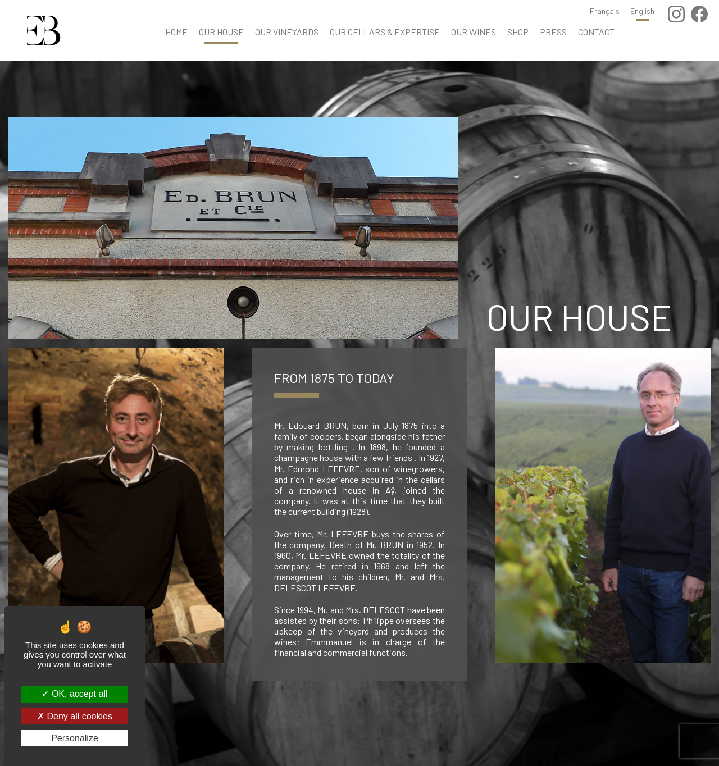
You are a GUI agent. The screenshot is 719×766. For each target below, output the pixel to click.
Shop (518, 31)
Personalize (74, 738)
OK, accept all (74, 694)
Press (553, 31)
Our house (221, 31)
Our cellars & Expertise (385, 31)
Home (176, 31)
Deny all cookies (74, 716)
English (642, 11)
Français (605, 11)
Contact (596, 31)
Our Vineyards (286, 31)
